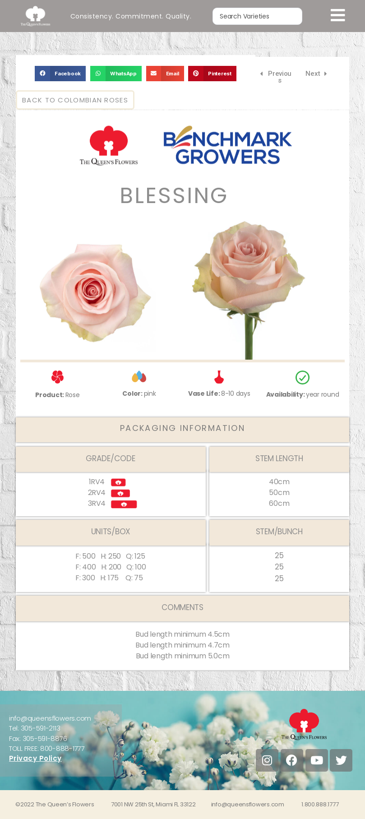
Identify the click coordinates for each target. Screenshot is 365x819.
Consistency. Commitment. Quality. (131, 15)
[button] (60, 73)
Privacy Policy (35, 758)
